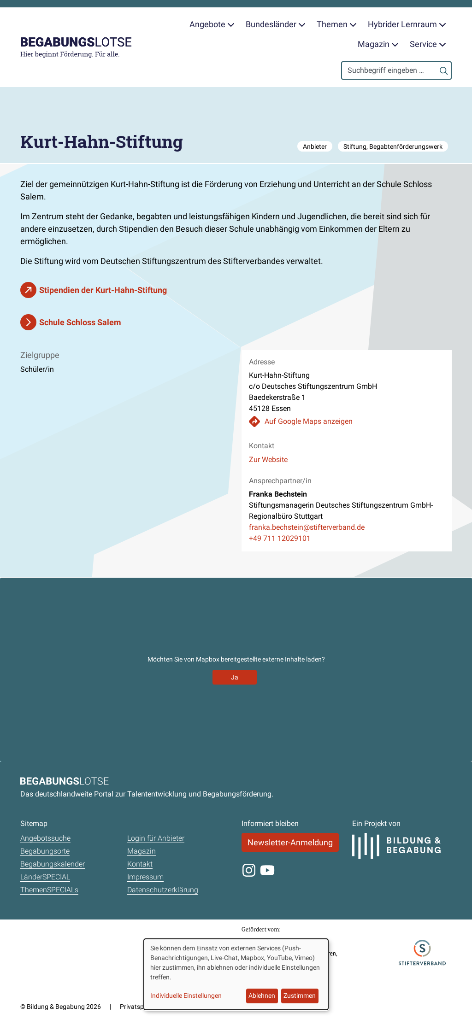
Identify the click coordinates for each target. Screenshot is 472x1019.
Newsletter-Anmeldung (290, 842)
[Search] (396, 70)
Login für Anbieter (155, 838)
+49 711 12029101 (280, 538)
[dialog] (236, 974)
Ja (234, 677)
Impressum (145, 877)
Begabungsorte (45, 851)
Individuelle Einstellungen (186, 995)
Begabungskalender (52, 864)
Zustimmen (299, 995)
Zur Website (268, 459)
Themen (337, 24)
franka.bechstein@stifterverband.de (307, 527)
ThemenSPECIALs (49, 889)
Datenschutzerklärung (162, 889)
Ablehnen (261, 995)
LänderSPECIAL (45, 877)
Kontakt (140, 864)
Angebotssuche (45, 838)
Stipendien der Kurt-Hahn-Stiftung (103, 290)
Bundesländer (276, 24)
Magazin (378, 44)
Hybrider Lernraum (407, 24)
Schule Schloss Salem (80, 322)
